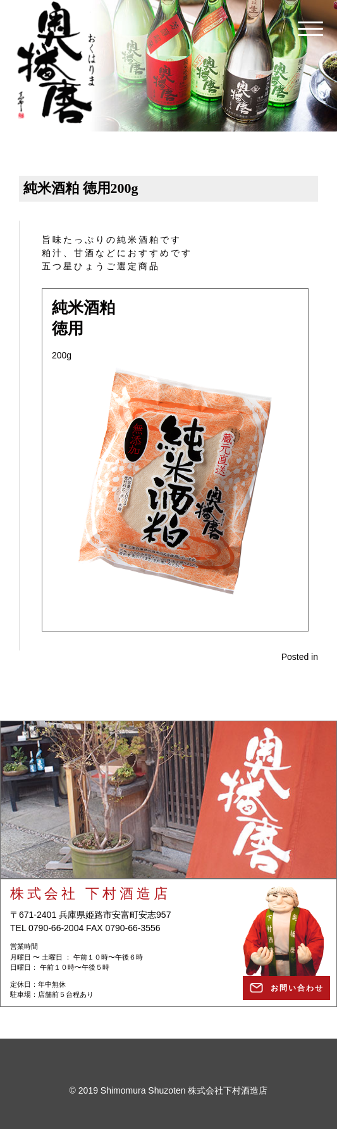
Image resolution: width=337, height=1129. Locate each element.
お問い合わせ (297, 988)
